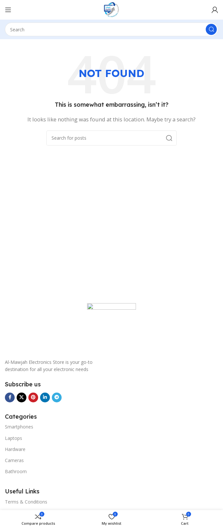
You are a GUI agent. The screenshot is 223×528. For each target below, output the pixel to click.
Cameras (14, 460)
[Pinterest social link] (33, 397)
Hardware (15, 449)
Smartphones (19, 427)
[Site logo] (111, 9)
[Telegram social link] (57, 397)
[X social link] (21, 397)
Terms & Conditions (26, 502)
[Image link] (111, 327)
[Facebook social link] (10, 397)
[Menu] (8, 9)
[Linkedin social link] (45, 397)
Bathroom (16, 471)
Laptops (13, 438)
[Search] (111, 29)
